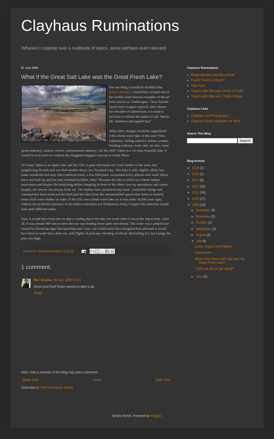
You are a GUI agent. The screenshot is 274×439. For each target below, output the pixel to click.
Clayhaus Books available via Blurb (215, 121)
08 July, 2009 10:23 (67, 280)
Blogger (155, 416)
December (203, 210)
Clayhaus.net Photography (209, 116)
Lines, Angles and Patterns (214, 246)
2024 (196, 168)
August (201, 235)
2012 (196, 186)
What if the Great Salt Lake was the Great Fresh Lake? (220, 260)
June (199, 276)
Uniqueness (203, 252)
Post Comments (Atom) (56, 387)
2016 (196, 174)
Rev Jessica (43, 280)
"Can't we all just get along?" (215, 269)
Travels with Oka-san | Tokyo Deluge (216, 96)
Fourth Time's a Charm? (208, 80)
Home (97, 380)
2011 (196, 192)
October (202, 222)
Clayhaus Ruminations (100, 25)
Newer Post (30, 380)
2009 (196, 205)
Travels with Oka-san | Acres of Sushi (217, 91)
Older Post (162, 380)
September (204, 229)
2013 (196, 180)
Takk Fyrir (198, 86)
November (203, 216)
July (199, 241)
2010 (196, 199)
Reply (38, 293)
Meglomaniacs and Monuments (213, 75)
